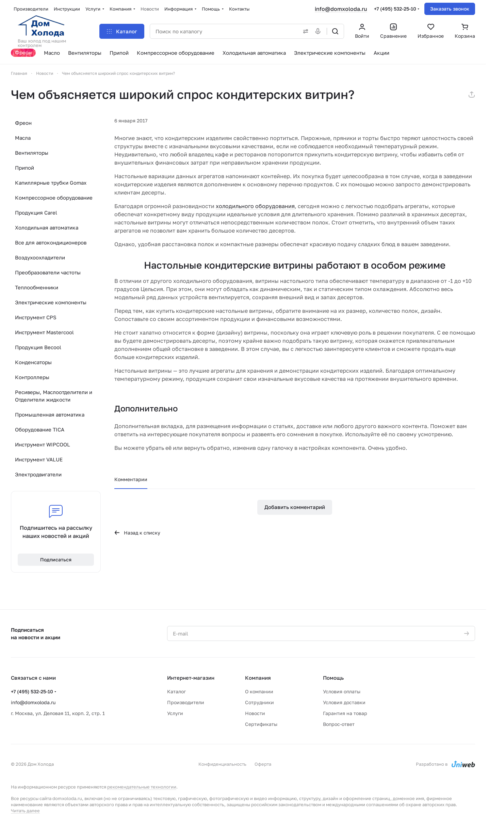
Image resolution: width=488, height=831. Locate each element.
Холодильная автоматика (46, 227)
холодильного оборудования (255, 206)
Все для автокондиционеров (50, 242)
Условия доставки (344, 702)
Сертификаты (261, 724)
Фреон (23, 123)
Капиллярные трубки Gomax (50, 183)
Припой (24, 168)
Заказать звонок (449, 9)
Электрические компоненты (50, 302)
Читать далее (25, 810)
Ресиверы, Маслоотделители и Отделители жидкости (53, 396)
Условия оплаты (341, 691)
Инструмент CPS (35, 317)
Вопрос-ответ (339, 724)
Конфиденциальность (222, 764)
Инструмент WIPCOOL (42, 444)
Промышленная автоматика (49, 414)
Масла (23, 138)
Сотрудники (259, 702)
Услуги (175, 713)
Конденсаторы (33, 362)
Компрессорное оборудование (54, 197)
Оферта (263, 764)
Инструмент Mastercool (44, 332)
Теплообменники (36, 287)
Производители (185, 702)
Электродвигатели (38, 474)
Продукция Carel (36, 212)
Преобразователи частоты (48, 272)
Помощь (333, 678)
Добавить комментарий (294, 507)
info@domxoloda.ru (341, 8)
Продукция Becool (38, 347)
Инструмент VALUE (39, 459)
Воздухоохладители (40, 257)
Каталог (176, 691)
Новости (255, 713)
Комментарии (130, 479)
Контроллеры (32, 377)
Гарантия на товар (345, 713)
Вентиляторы (31, 153)
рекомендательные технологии (141, 787)
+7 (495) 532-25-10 (395, 9)
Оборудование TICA (39, 429)
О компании (259, 691)
